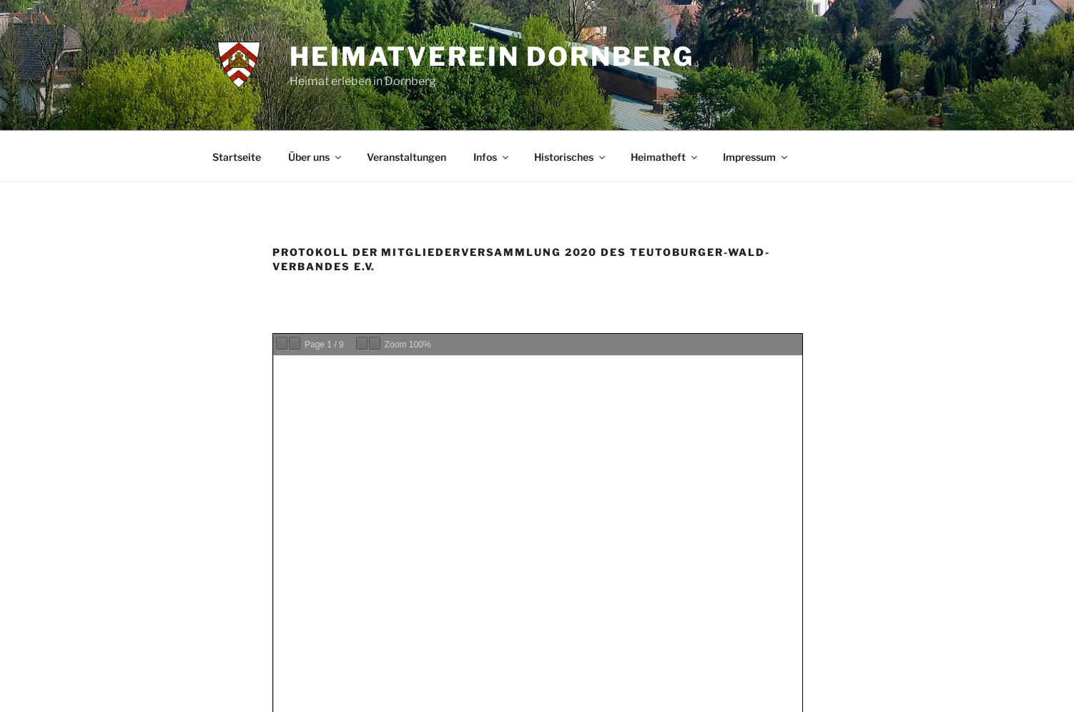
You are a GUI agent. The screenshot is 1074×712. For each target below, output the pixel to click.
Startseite (236, 157)
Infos (492, 157)
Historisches (570, 157)
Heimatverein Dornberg (492, 56)
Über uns (315, 157)
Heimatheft (665, 157)
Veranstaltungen (406, 157)
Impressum (756, 157)
